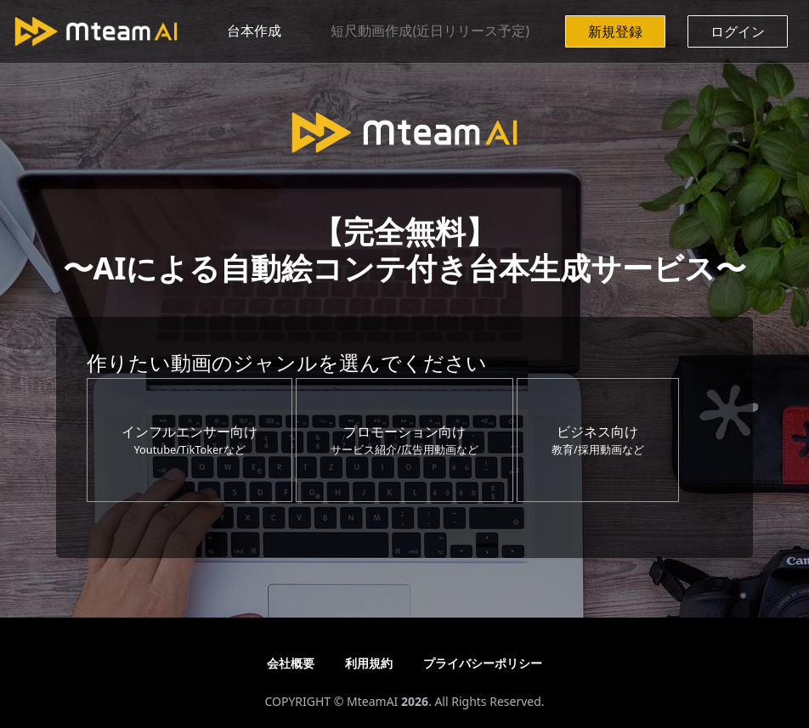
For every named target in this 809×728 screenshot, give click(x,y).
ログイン (737, 31)
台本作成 (254, 30)
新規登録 (615, 31)
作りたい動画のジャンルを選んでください (287, 362)
